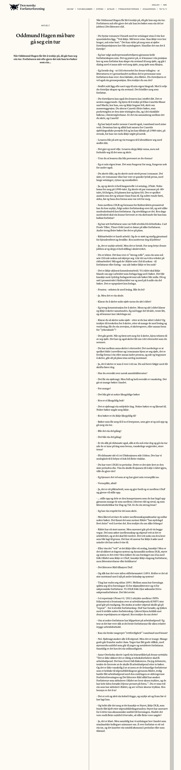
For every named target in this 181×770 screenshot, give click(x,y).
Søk (165, 5)
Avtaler (110, 9)
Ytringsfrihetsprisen (128, 9)
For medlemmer (84, 9)
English (155, 5)
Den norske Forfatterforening (27, 7)
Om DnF (70, 9)
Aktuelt (45, 25)
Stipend (99, 9)
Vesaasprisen (149, 9)
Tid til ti (163, 9)
